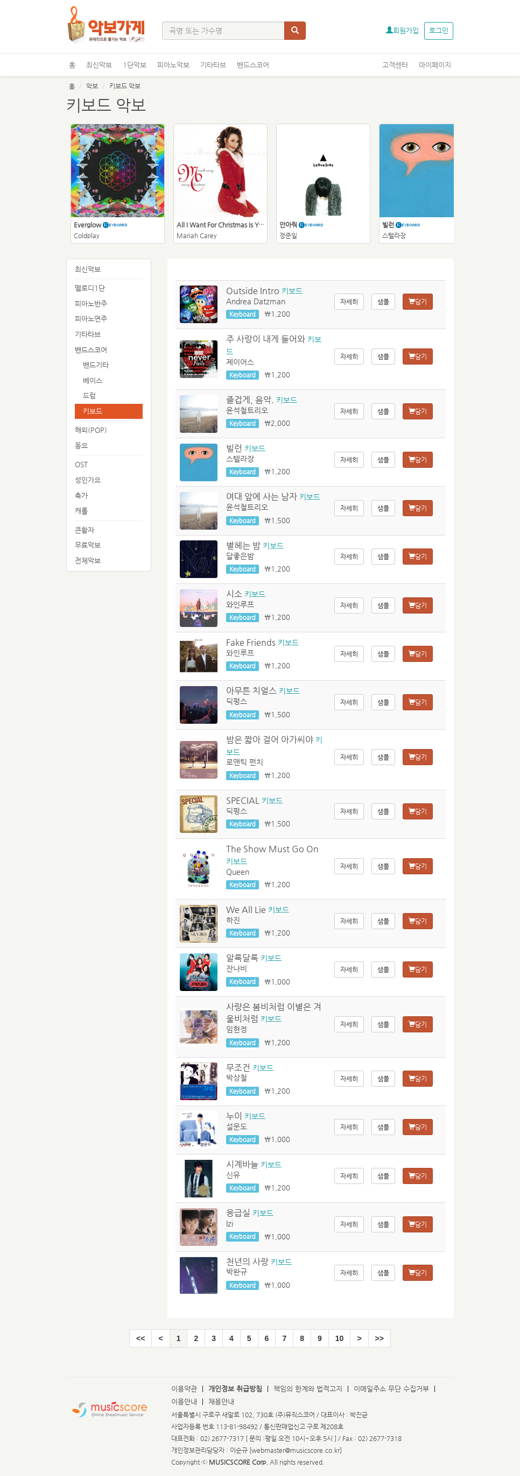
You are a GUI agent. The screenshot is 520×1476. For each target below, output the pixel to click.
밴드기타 (96, 365)
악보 (92, 86)
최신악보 (99, 65)
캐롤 (81, 511)
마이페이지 (435, 65)
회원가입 (402, 30)
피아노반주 (91, 304)
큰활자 (84, 530)
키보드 (92, 411)
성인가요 (88, 480)
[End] (379, 1338)
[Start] (140, 1338)
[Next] (359, 1338)
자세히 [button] (349, 301)
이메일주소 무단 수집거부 (391, 1389)
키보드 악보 (124, 86)
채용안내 (221, 1401)
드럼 (89, 395)
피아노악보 (173, 65)
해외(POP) (91, 430)
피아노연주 (91, 319)
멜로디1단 (90, 288)
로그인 (438, 30)
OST (81, 464)
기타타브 (213, 65)
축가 (81, 495)
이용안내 (184, 1401)
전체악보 (88, 561)
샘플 (383, 301)
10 (339, 1338)
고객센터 (395, 65)
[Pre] (160, 1338)
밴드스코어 (253, 65)
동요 (81, 445)
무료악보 (88, 545)
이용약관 (184, 1389)
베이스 (92, 380)
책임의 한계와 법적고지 (307, 1389)
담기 (418, 301)
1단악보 (134, 65)
